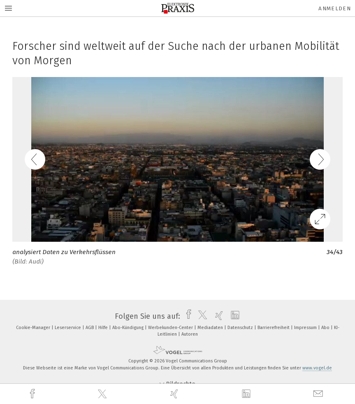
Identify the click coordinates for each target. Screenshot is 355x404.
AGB (90, 327)
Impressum (306, 327)
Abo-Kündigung (128, 327)
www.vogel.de (317, 368)
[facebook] (33, 394)
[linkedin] (247, 394)
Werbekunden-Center (171, 327)
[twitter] (103, 394)
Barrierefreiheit (274, 327)
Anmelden (334, 8)
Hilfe (103, 327)
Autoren (189, 334)
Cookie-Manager (33, 327)
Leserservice (68, 327)
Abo (326, 327)
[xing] (175, 394)
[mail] (319, 394)
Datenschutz (240, 327)
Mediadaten (210, 327)
